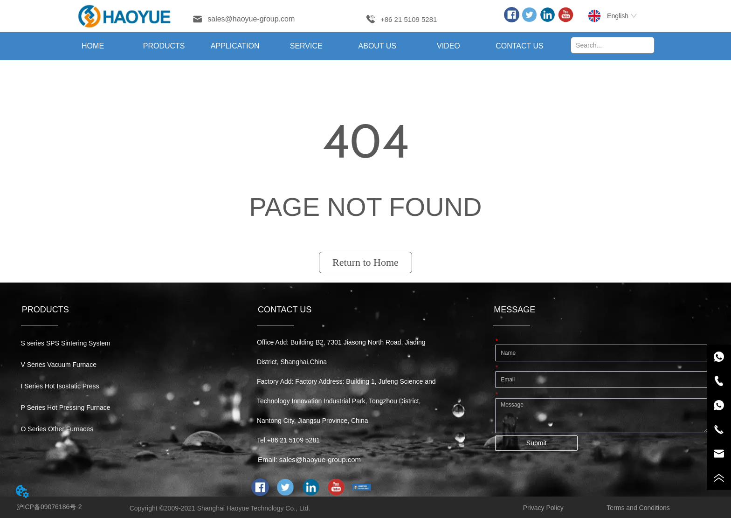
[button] (164, 46)
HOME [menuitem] (93, 46)
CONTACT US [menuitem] (520, 46)
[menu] (306, 46)
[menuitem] (164, 46)
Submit (536, 443)
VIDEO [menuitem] (448, 46)
